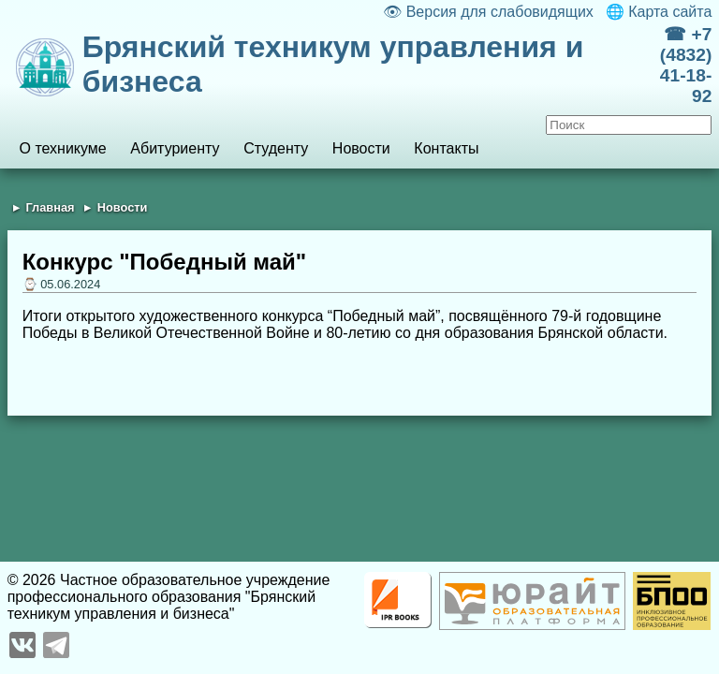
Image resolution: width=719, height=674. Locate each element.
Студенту (275, 148)
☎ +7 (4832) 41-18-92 (686, 65)
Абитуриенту (174, 148)
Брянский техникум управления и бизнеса (333, 64)
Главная (49, 207)
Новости (361, 148)
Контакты (446, 148)
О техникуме (62, 148)
